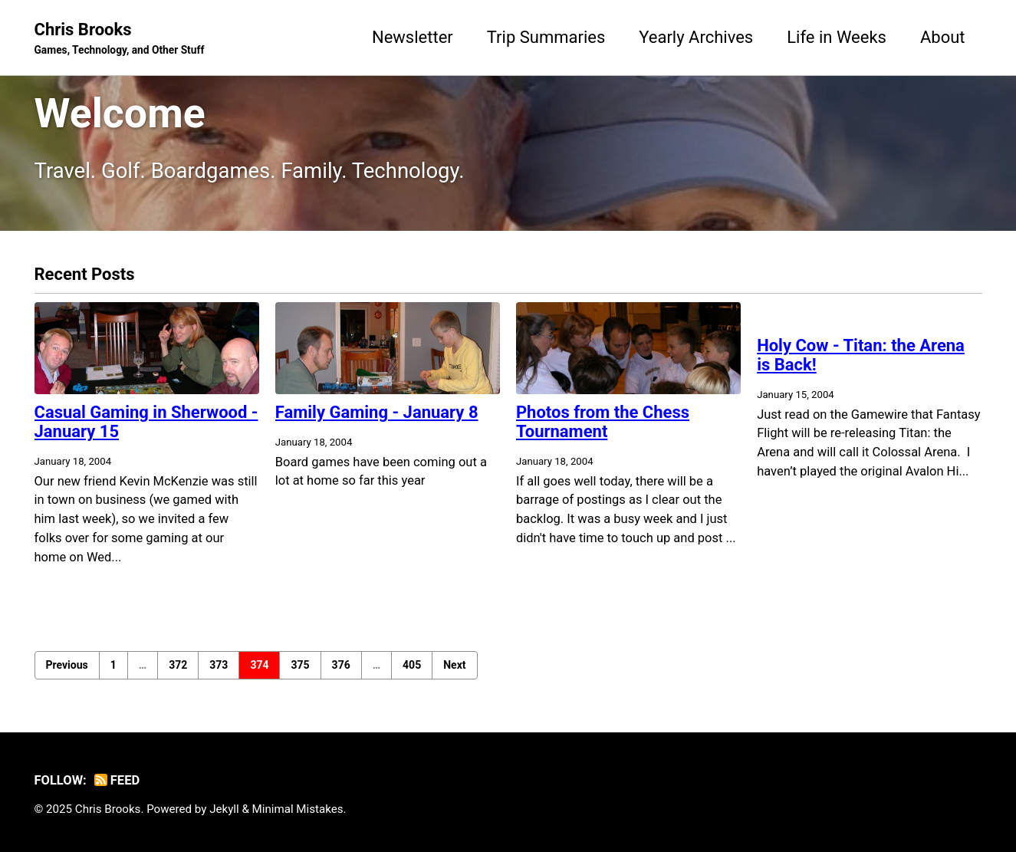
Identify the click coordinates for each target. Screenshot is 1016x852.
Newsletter (412, 37)
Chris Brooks (120, 39)
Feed (117, 780)
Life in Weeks (836, 37)
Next (454, 665)
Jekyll (224, 809)
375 (300, 665)
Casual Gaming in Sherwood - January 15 (146, 422)
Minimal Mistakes (298, 809)
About (942, 37)
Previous (67, 665)
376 (341, 665)
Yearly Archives (696, 37)
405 (412, 665)
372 (178, 665)
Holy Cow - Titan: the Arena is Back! (861, 355)
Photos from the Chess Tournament (602, 422)
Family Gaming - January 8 (376, 412)
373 (218, 665)
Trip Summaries (546, 37)
